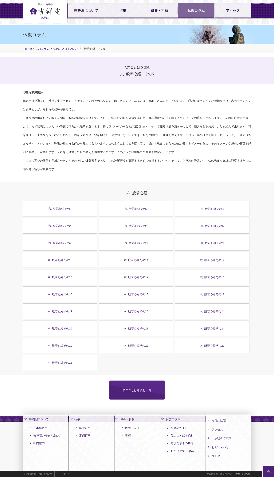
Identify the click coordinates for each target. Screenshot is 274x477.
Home (28, 49)
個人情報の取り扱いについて (38, 473)
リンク (216, 456)
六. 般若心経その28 (60, 362)
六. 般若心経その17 (136, 294)
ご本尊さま (40, 428)
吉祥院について (86, 11)
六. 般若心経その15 (212, 277)
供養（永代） (133, 428)
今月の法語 (219, 421)
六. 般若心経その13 (60, 277)
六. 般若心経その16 (60, 294)
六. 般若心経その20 (136, 311)
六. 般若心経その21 (212, 311)
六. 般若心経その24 (212, 328)
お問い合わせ (220, 447)
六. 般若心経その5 (135, 226)
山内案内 (39, 443)
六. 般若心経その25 (60, 345)
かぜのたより (179, 428)
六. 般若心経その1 (59, 209)
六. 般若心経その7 (59, 243)
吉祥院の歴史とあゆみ (47, 435)
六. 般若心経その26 (136, 345)
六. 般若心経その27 (212, 345)
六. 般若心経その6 (212, 226)
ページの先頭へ (268, 471)
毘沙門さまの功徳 (182, 443)
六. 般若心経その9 (212, 243)
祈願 (128, 435)
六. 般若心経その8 (135, 243)
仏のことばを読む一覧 (137, 390)
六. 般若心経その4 (59, 226)
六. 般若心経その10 (60, 260)
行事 (122, 11)
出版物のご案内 (222, 438)
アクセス (233, 11)
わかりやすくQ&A (182, 451)
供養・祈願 (159, 11)
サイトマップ (63, 473)
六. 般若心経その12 (212, 260)
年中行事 (85, 428)
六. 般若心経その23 (136, 328)
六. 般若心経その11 (136, 260)
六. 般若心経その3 (212, 209)
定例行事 (85, 435)
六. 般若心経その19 (60, 311)
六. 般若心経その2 (135, 209)
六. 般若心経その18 (212, 294)
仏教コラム (196, 11)
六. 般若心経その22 (60, 328)
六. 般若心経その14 (136, 277)
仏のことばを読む (64, 49)
